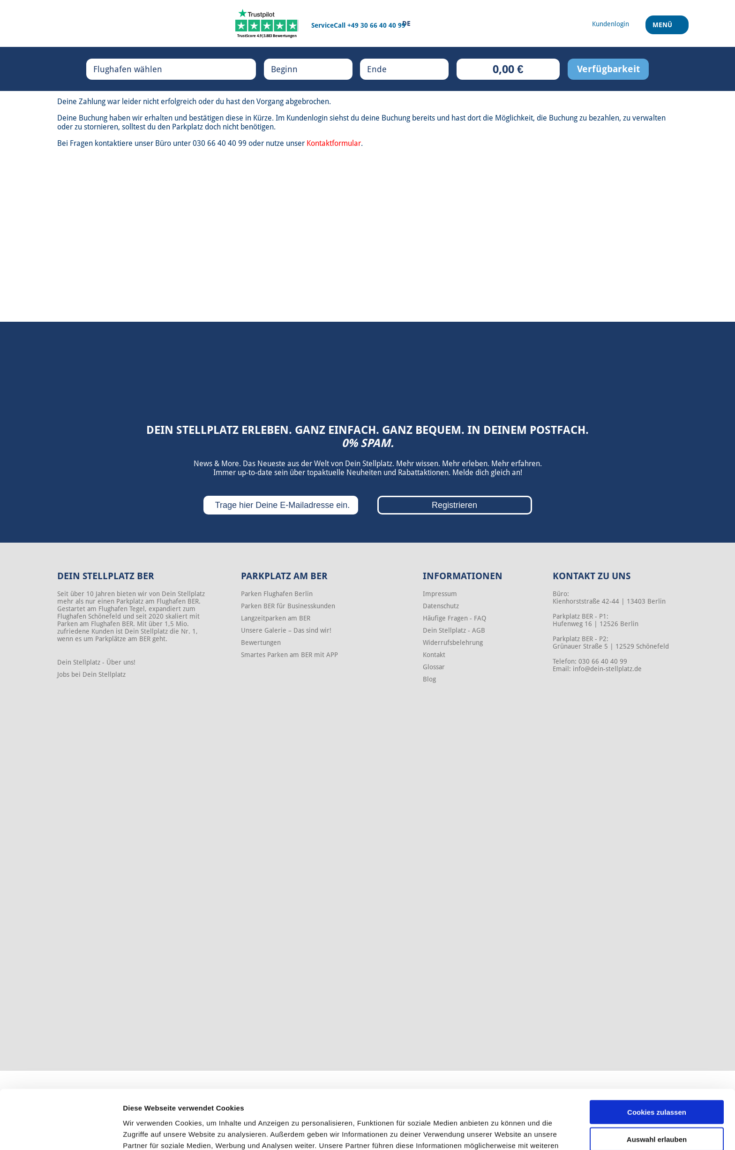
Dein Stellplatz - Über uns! (96, 662)
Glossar (434, 667)
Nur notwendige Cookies (656, 1111)
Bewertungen (261, 642)
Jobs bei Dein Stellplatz (91, 674)
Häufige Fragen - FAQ (454, 618)
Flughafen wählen (137, 69)
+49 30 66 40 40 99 (376, 25)
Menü (663, 27)
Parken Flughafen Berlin (277, 594)
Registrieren (454, 505)
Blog (429, 679)
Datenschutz (441, 606)
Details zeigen (498, 1131)
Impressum (440, 594)
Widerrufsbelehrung (453, 642)
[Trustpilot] (267, 23)
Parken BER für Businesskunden (288, 606)
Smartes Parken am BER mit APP (289, 654)
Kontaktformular (334, 143)
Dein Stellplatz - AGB (454, 630)
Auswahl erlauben (657, 1084)
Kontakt (434, 654)
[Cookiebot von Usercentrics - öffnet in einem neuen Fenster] (61, 1132)
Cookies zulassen (656, 1056)
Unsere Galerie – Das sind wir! (286, 630)
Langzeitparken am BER (275, 618)
